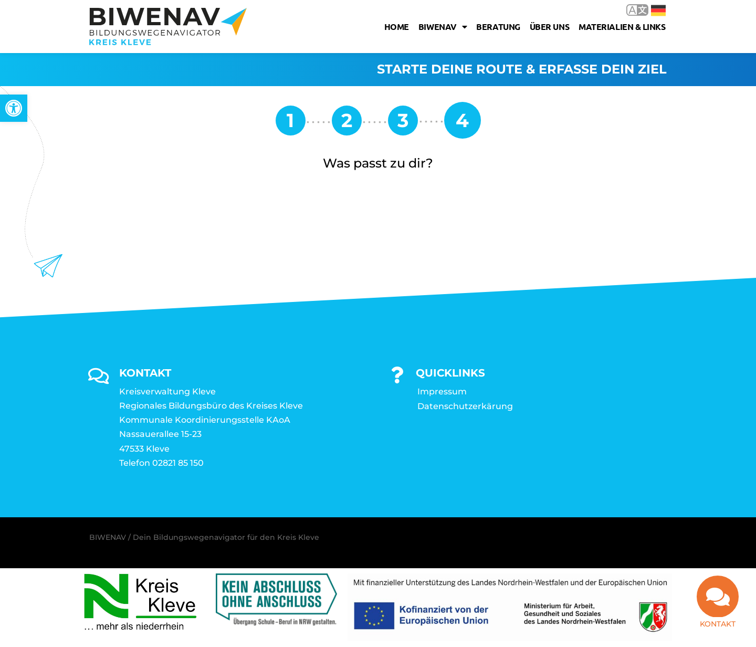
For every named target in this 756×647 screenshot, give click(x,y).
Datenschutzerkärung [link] (465, 407)
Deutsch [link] (658, 10)
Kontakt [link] (718, 622)
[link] (13, 108)
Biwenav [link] (442, 26)
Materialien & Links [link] (622, 26)
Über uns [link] (549, 26)
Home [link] (396, 26)
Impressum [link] (442, 392)
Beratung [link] (498, 26)
